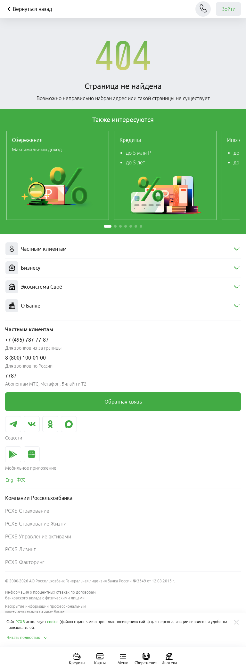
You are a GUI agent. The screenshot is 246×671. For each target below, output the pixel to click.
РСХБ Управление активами (38, 536)
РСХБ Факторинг (24, 562)
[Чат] (203, 9)
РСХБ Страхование (27, 511)
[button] (107, 226)
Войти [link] (228, 9)
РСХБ (20, 622)
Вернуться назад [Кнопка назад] (28, 9)
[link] (58, 175)
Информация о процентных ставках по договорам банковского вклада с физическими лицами (50, 595)
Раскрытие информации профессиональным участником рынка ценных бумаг (45, 609)
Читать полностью (27, 637)
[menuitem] (123, 249)
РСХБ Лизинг (20, 549)
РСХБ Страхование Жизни (35, 524)
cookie (53, 622)
